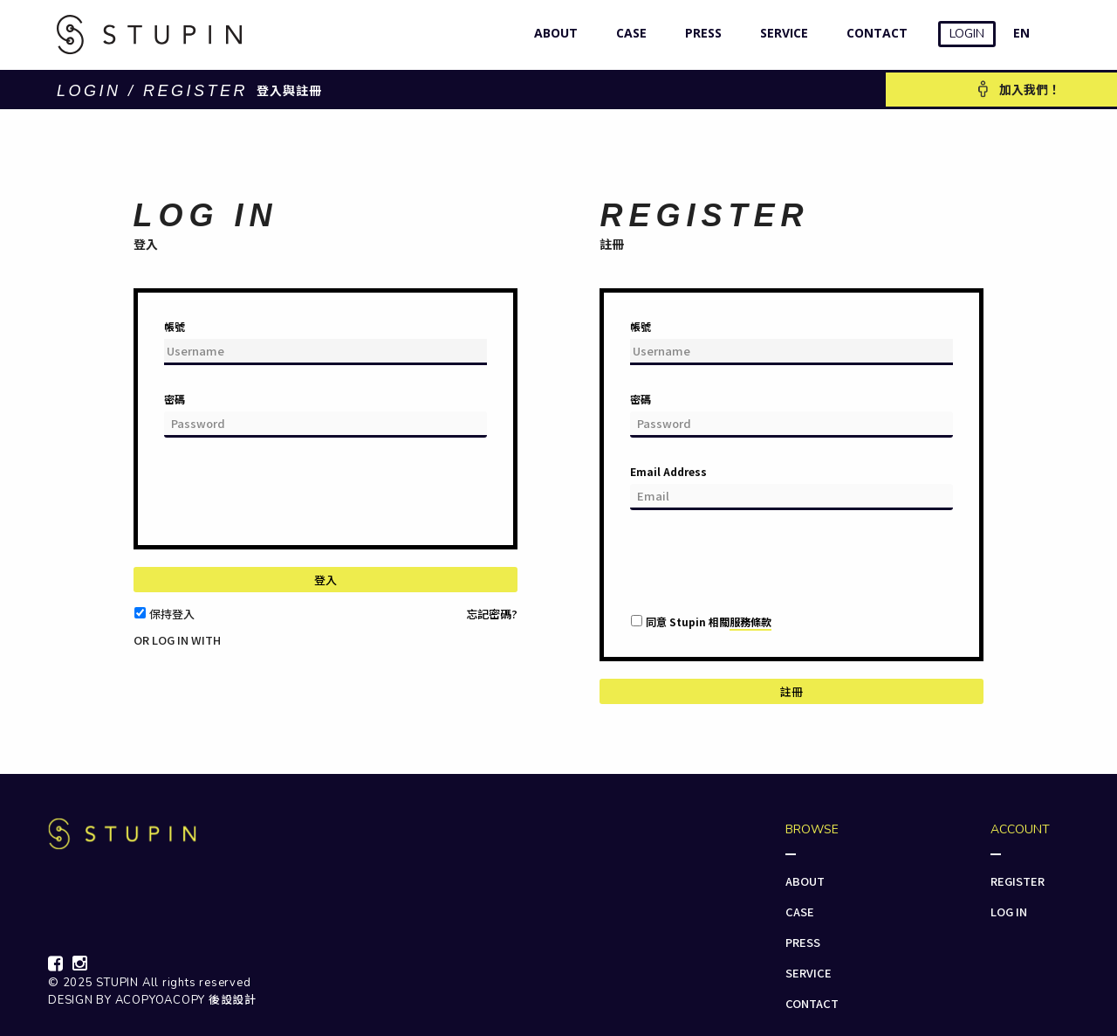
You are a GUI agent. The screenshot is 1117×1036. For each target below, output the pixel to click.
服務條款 (750, 621)
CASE (627, 32)
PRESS (699, 32)
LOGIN (966, 33)
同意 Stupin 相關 (708, 622)
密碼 (174, 398)
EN (1021, 32)
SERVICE (780, 32)
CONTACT (873, 32)
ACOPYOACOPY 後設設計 (186, 1000)
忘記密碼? (491, 613)
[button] (144, 655)
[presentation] (296, 498)
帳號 (174, 326)
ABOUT (552, 32)
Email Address (668, 471)
